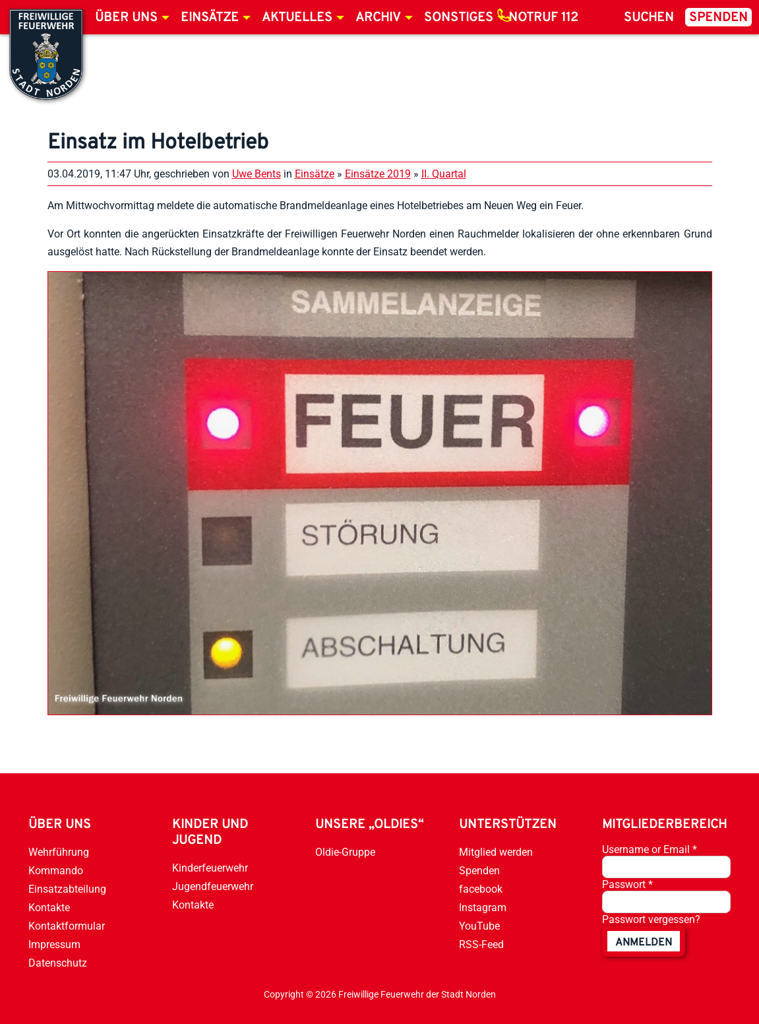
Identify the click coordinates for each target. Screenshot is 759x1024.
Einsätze (210, 18)
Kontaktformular (66, 926)
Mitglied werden (496, 852)
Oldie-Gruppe (345, 852)
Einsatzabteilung (67, 889)
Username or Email (649, 849)
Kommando (55, 870)
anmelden (643, 942)
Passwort (627, 884)
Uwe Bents (256, 174)
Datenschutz (57, 963)
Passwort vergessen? (651, 919)
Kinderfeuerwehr (210, 868)
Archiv (378, 18)
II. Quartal (443, 174)
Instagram (482, 907)
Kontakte (49, 907)
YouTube (479, 926)
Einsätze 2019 (378, 174)
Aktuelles (297, 18)
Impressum (54, 944)
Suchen (649, 18)
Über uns (126, 18)
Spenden (718, 18)
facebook (480, 889)
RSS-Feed (481, 944)
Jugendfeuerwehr (212, 886)
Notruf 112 (543, 18)
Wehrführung (58, 852)
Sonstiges (458, 18)
